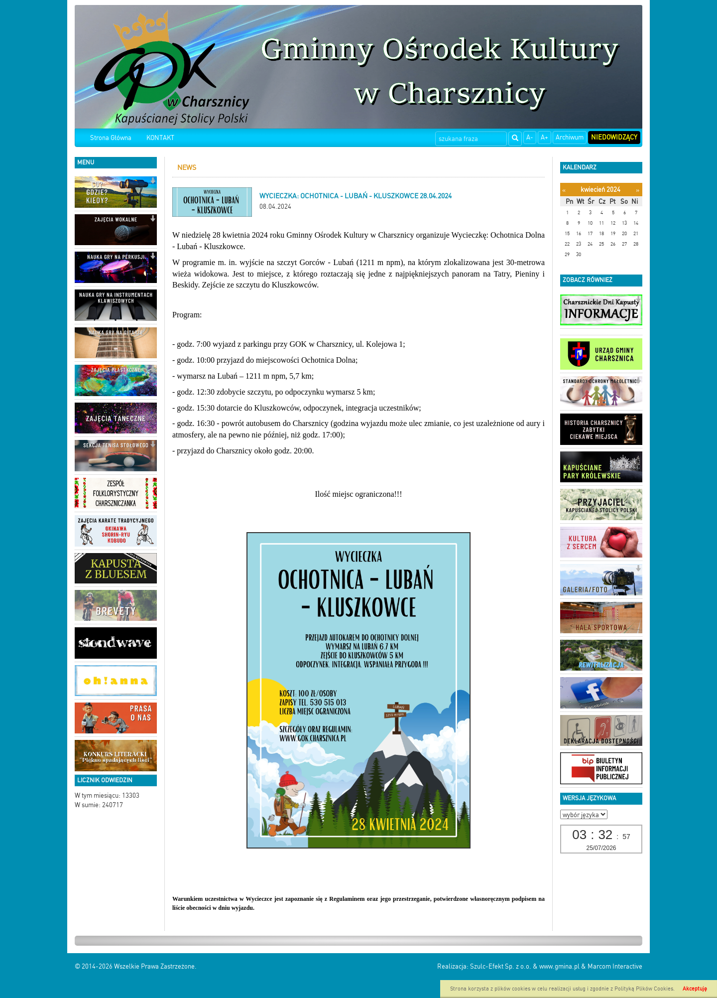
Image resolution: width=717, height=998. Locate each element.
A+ (544, 137)
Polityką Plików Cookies (643, 989)
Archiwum (570, 137)
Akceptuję (695, 989)
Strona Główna (110, 138)
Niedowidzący (614, 137)
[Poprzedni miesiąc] (564, 190)
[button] (152, 181)
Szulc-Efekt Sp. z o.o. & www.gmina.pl (525, 966)
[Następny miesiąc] (637, 190)
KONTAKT (160, 138)
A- (529, 137)
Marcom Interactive (615, 966)
